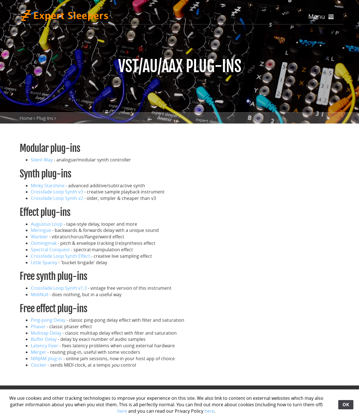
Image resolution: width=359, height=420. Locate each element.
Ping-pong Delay (48, 320)
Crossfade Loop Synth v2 (57, 198)
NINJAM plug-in (46, 358)
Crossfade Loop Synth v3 (57, 192)
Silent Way (42, 160)
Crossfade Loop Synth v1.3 (59, 288)
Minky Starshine (48, 185)
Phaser (38, 326)
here (122, 411)
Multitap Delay (46, 333)
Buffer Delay (44, 339)
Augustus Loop (47, 224)
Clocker (39, 365)
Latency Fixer (44, 346)
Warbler (39, 237)
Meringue (41, 230)
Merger (38, 352)
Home (26, 118)
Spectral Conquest (50, 249)
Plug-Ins (44, 118)
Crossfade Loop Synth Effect (60, 256)
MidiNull (39, 294)
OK (345, 404)
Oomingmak (44, 243)
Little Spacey (44, 262)
